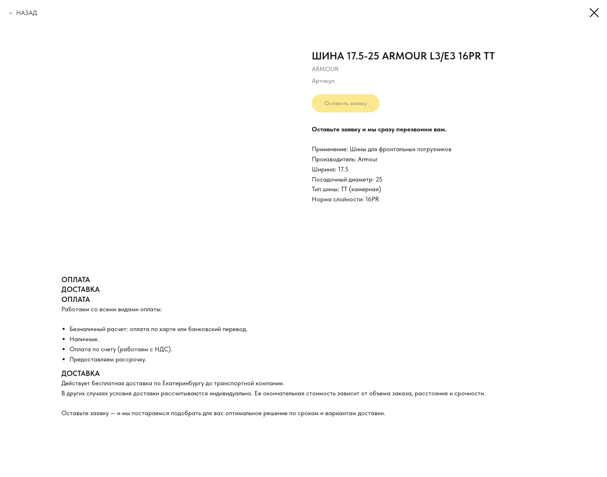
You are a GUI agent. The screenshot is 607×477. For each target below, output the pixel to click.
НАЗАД (26, 13)
